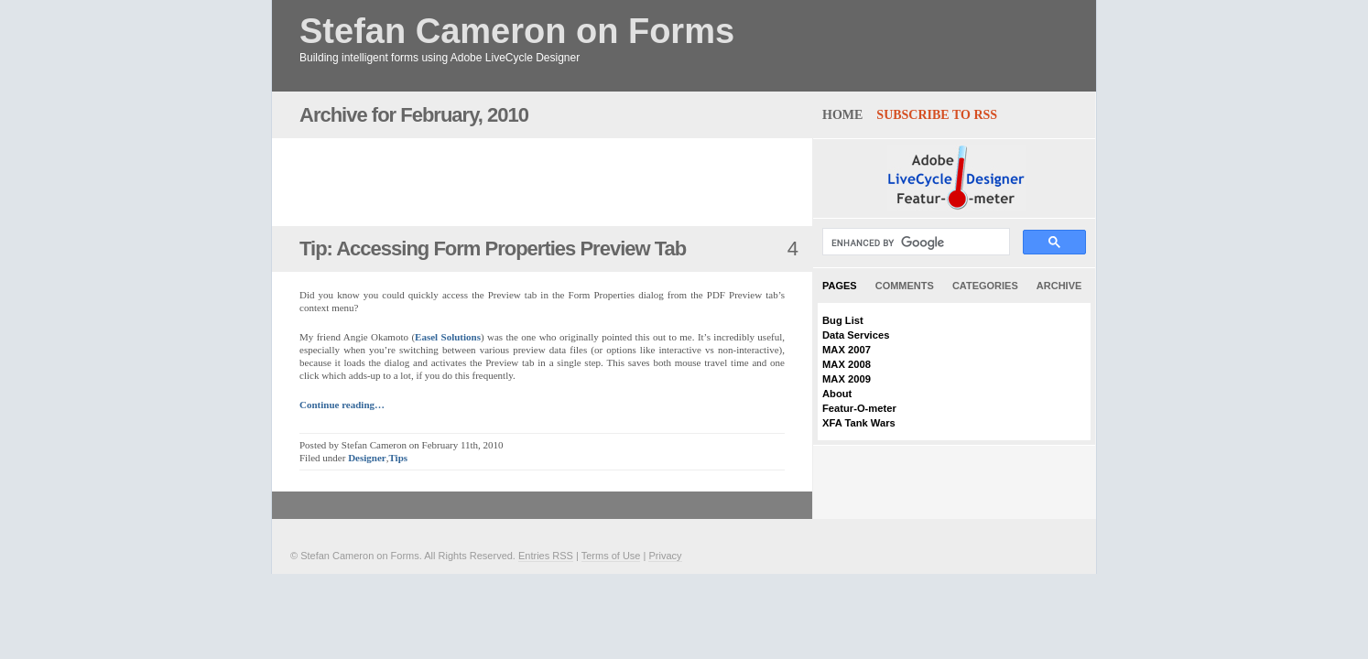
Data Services (855, 335)
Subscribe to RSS (936, 115)
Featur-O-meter (859, 408)
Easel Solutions (448, 336)
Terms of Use (611, 555)
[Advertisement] (513, 182)
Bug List (842, 320)
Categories (985, 285)
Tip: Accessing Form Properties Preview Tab (492, 248)
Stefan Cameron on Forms (516, 31)
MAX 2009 (846, 378)
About (837, 393)
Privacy (664, 555)
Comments (904, 285)
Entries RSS (545, 555)
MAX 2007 (846, 349)
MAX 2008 (846, 364)
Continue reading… (342, 404)
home (842, 115)
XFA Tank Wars (859, 422)
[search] (914, 242)
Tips (397, 457)
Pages (839, 285)
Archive (1059, 285)
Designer (367, 457)
